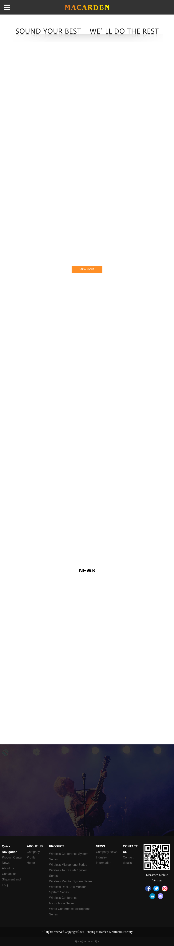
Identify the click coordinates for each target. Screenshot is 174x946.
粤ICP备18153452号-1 (87, 941)
